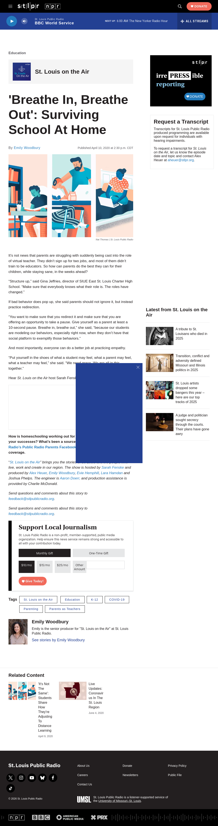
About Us (83, 765)
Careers (82, 775)
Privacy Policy (177, 765)
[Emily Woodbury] (18, 631)
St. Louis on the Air (62, 71)
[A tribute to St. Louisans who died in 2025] (159, 336)
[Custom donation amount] (105, 565)
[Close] (138, 367)
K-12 (94, 599)
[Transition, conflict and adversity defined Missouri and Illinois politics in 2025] (159, 363)
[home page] (39, 6)
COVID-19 (117, 599)
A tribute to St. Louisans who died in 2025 (191, 333)
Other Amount (79, 567)
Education (17, 53)
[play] (11, 21)
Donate (200, 6)
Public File (175, 775)
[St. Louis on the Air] (22, 72)
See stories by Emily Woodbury (58, 640)
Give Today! (33, 580)
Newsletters (130, 775)
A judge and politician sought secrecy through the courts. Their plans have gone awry (192, 424)
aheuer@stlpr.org (181, 160)
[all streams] (194, 21)
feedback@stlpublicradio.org (31, 514)
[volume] (24, 21)
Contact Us (84, 784)
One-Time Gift (98, 553)
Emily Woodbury (27, 148)
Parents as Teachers (64, 609)
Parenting (31, 609)
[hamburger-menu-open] (10, 6)
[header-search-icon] (180, 6)
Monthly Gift (44, 553)
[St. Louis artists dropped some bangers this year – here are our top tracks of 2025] (159, 390)
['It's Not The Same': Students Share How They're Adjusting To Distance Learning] (22, 691)
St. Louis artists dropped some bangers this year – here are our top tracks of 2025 (190, 392)
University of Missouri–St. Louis (119, 801)
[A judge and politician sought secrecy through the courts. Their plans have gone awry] (159, 422)
